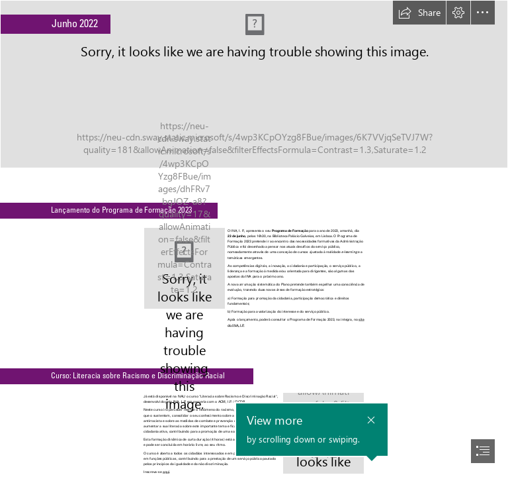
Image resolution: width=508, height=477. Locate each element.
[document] (254, 238)
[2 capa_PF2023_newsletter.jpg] (185, 268)
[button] (419, 13)
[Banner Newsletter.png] (254, 84)
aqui (165, 472)
